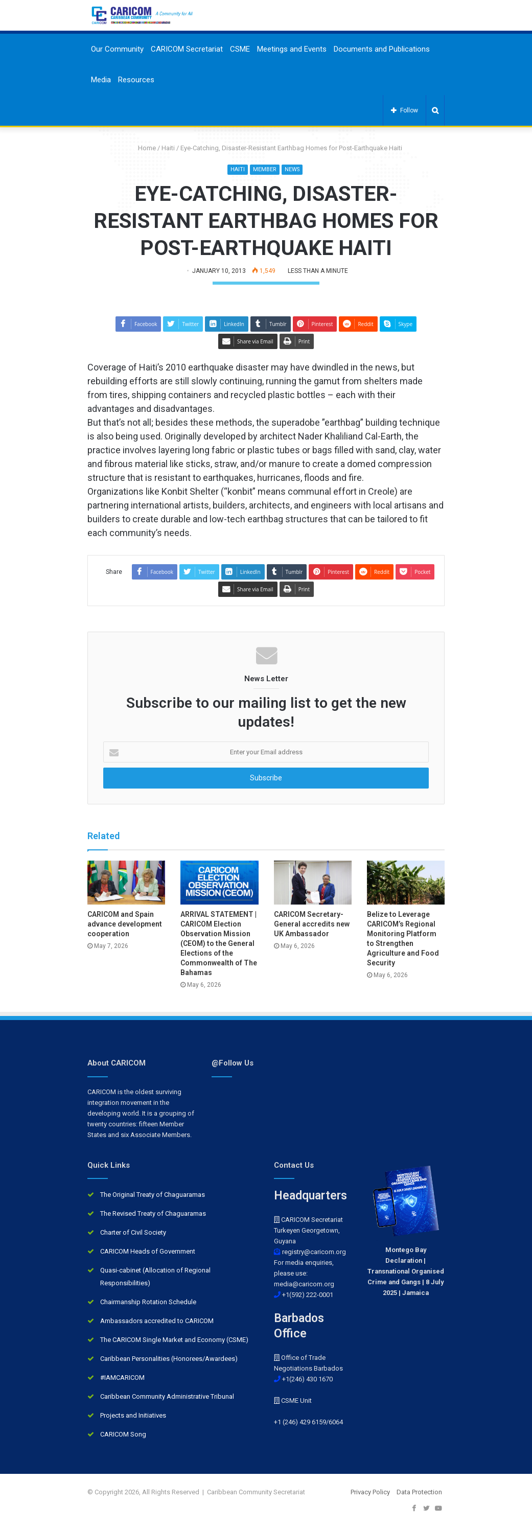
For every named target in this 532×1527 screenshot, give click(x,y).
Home (143, 148)
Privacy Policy (370, 1492)
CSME (240, 49)
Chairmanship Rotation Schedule (148, 1302)
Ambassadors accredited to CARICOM (157, 1321)
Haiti (168, 148)
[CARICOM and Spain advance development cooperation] (126, 883)
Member (264, 169)
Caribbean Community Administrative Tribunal (167, 1396)
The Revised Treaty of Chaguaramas (153, 1213)
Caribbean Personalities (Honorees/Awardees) (169, 1358)
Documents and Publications (382, 49)
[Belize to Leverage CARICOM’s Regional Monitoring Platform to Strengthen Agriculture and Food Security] (406, 883)
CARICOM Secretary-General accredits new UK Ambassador (312, 924)
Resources (136, 79)
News (292, 169)
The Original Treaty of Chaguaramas (152, 1194)
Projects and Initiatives (133, 1415)
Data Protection (419, 1492)
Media (101, 79)
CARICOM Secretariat (187, 49)
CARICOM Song (123, 1434)
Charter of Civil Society (133, 1232)
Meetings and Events (292, 49)
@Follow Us (232, 1063)
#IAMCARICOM (122, 1377)
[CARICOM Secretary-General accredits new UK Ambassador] (313, 883)
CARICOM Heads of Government (147, 1251)
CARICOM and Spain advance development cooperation (124, 924)
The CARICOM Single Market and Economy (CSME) (174, 1340)
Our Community (117, 49)
